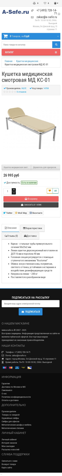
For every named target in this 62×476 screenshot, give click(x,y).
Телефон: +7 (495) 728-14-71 (16, 352)
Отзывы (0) (11, 235)
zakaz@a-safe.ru (44, 17)
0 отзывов (21, 91)
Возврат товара (9, 464)
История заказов (9, 442)
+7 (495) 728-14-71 (44, 11)
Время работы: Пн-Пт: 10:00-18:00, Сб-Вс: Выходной (27, 362)
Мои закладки (8, 446)
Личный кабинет (9, 439)
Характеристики (32, 228)
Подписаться (30, 311)
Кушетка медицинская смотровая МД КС (17, 167)
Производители (9, 411)
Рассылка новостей (10, 449)
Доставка (30, 235)
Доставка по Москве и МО (14, 386)
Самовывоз (7, 390)
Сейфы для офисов (10, 421)
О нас (4, 393)
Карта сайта (7, 467)
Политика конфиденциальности (16, 396)
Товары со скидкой (11, 414)
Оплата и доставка (10, 400)
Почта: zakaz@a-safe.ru (14, 355)
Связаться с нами (9, 460)
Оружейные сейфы (10, 418)
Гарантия (6, 383)
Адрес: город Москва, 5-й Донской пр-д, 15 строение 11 (29, 358)
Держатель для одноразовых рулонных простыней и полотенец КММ (46, 167)
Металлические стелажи (13, 428)
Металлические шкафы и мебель (16, 424)
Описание (10, 227)
